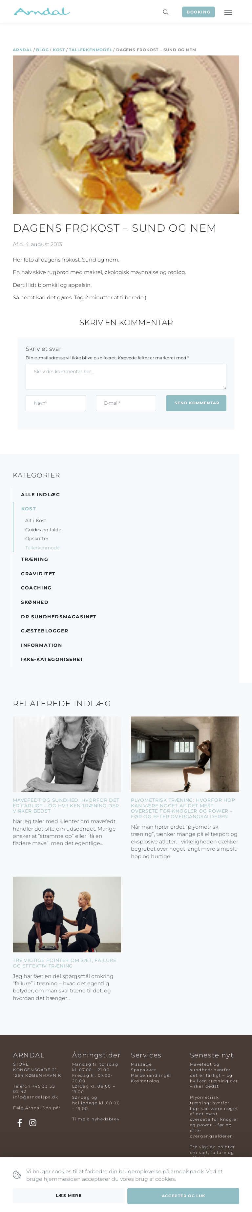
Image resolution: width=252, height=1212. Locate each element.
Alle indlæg (40, 495)
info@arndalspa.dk (35, 1097)
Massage (141, 1064)
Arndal (22, 49)
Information (41, 645)
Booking (198, 12)
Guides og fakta (43, 530)
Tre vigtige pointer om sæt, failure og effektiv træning (64, 963)
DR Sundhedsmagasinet (59, 617)
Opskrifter (37, 539)
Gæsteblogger (44, 631)
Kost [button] (28, 509)
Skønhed (35, 602)
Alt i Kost (35, 520)
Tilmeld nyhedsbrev (96, 1118)
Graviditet (38, 574)
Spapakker (143, 1069)
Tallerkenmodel (90, 49)
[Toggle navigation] (227, 12)
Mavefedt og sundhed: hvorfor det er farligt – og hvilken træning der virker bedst (66, 805)
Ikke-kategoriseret (52, 659)
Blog (42, 49)
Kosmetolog (145, 1080)
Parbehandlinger (151, 1075)
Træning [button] (34, 559)
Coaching (36, 588)
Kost (59, 49)
